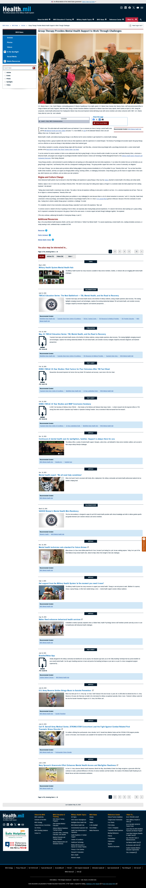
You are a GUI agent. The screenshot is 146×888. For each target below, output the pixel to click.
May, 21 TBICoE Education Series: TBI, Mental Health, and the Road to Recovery (72, 334)
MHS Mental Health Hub (134, 129)
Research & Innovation (77, 852)
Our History (38, 828)
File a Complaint (130, 852)
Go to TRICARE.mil (131, 817)
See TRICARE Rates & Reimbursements (132, 839)
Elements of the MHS (40, 820)
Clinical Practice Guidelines (115, 817)
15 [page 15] (136, 251)
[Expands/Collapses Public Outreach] (43, 235)
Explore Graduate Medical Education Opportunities (133, 849)
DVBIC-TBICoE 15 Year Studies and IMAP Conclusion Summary (65, 404)
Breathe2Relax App (47, 655)
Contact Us (38, 833)
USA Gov (136, 868)
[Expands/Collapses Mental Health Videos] (45, 240)
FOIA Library (111, 825)
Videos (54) (60, 256)
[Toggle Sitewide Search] (141, 19)
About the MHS (43, 20)
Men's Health (74, 855)
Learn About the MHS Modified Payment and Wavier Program (134, 830)
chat (84, 131)
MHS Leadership (39, 817)
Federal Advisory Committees (42, 825)
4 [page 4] (124, 251)
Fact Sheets (111, 822)
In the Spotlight (13, 52)
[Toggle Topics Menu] (93, 20)
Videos (9, 47)
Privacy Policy (20, 868)
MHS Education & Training (62, 20)
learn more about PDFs (109, 884)
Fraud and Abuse (45, 868)
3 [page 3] (119, 251)
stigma (106, 180)
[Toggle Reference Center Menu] (123, 20)
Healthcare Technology (77, 842)
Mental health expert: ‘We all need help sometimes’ (60, 475)
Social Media (12, 56)
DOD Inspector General (81, 868)
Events (8, 76)
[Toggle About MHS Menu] (49, 20)
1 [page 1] (110, 251)
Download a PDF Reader (92, 884)
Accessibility (58, 868)
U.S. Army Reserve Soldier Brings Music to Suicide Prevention (65, 690)
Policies (110, 836)
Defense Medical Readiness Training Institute (60, 829)
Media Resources (13, 61)
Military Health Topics (84, 20)
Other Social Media (100, 123)
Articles (10, 38)
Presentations (111, 839)
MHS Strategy (38, 822)
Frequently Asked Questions (115, 830)
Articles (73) (50, 256)
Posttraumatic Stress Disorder (63, 752)
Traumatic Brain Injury (112, 356)
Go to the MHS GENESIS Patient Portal (133, 825)
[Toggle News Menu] (105, 20)
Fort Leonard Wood (102, 199)
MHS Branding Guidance (41, 830)
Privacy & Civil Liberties (77, 849)
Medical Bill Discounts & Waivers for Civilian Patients (79, 846)
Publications (111, 841)
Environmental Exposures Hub (79, 828)
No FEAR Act (32, 868)
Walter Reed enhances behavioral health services (60, 619)
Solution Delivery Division (47, 677)
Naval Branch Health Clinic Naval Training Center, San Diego (62, 150)
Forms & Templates (113, 828)
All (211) (41, 256)
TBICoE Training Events (90, 319)
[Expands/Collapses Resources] (41, 230)
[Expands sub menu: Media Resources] (5, 61)
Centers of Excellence (77, 840)
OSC (78, 872)
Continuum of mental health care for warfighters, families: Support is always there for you (77, 439)
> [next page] (141, 251)
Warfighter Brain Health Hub (47, 319)
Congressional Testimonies (115, 820)
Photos (9, 42)
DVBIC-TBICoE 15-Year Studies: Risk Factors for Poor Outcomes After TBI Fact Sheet (74, 369)
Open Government (112, 868)
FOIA (68, 868)
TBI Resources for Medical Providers (109, 319)
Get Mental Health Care (132, 842)
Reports (110, 844)
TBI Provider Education (127, 319)
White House (68, 872)
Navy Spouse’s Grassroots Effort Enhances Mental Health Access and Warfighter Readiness (77, 765)
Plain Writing (125, 868)
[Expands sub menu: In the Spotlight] (5, 52)
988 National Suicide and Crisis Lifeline (54, 131)
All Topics (74, 817)
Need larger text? (135, 26)
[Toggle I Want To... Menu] (136, 20)
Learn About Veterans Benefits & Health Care (134, 834)
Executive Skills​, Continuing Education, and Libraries (60, 834)
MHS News (100, 20)
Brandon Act (58, 462)
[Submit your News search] (34, 68)
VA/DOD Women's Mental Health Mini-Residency (59, 511)
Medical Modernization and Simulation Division (60, 843)
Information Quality (97, 868)
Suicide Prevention (60, 714)
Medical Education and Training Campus (59, 838)
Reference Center (115, 20)
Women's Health (44, 534)
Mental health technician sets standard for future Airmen (63, 547)
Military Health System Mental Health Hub (56, 267)
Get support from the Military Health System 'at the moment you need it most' (71, 583)
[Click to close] (144, 538)
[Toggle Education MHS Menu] (73, 20)
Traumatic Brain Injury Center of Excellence (69, 319)
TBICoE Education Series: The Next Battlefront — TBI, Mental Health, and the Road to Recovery (79, 295)
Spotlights (9, 82)
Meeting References (113, 833)
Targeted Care (68, 462)
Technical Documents (113, 847)
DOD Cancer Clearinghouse (78, 820)
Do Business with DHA (132, 845)
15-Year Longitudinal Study (90, 391)
